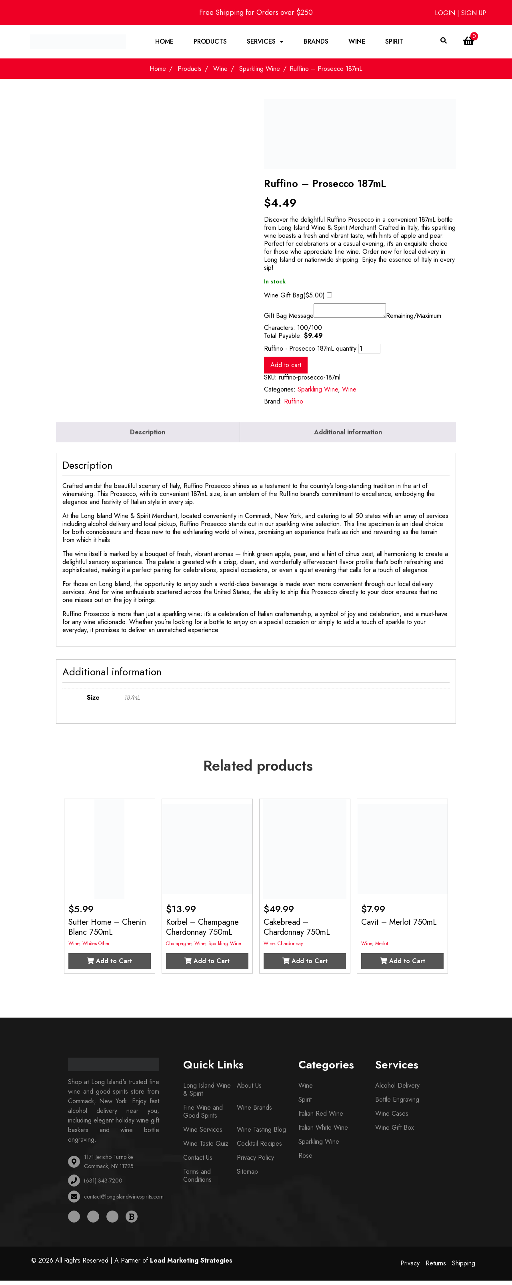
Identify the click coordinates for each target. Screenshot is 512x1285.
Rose (305, 1160)
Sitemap (247, 1176)
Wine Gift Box (394, 1131)
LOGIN (446, 13)
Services (261, 42)
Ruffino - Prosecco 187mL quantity (310, 353)
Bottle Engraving (397, 1103)
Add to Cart (109, 965)
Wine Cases (391, 1117)
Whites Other (96, 948)
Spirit (395, 42)
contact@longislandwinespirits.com (124, 1201)
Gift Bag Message (289, 320)
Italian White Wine (323, 1131)
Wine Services (202, 1133)
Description (147, 436)
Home (165, 42)
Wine (357, 42)
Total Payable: (283, 340)
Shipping (463, 1268)
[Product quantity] (369, 353)
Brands (316, 42)
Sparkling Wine (259, 71)
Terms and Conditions (197, 1180)
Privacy (410, 1268)
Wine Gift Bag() (294, 297)
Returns (436, 1268)
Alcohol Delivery (397, 1089)
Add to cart (285, 369)
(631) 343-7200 (103, 1185)
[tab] (148, 437)
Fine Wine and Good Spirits (203, 1115)
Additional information (348, 436)
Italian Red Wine (320, 1117)
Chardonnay (290, 948)
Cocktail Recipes (259, 1147)
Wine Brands (254, 1111)
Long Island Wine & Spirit (207, 1093)
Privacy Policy (255, 1162)
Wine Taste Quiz (205, 1147)
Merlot (381, 948)
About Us (249, 1089)
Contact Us (197, 1162)
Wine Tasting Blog (261, 1133)
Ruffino (293, 405)
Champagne (178, 948)
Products (210, 42)
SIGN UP (473, 13)
